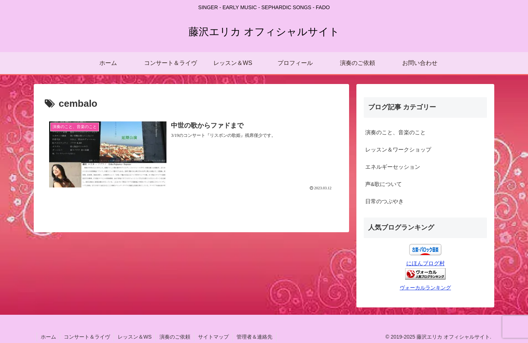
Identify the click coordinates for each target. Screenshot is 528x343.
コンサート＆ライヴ (87, 337)
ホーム (48, 337)
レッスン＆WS (135, 337)
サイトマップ (213, 337)
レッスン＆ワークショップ (398, 149)
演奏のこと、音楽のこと (395, 132)
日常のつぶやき (384, 201)
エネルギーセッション (392, 167)
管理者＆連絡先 (254, 337)
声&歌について (383, 184)
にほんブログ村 (425, 263)
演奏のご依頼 (175, 337)
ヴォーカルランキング (425, 288)
